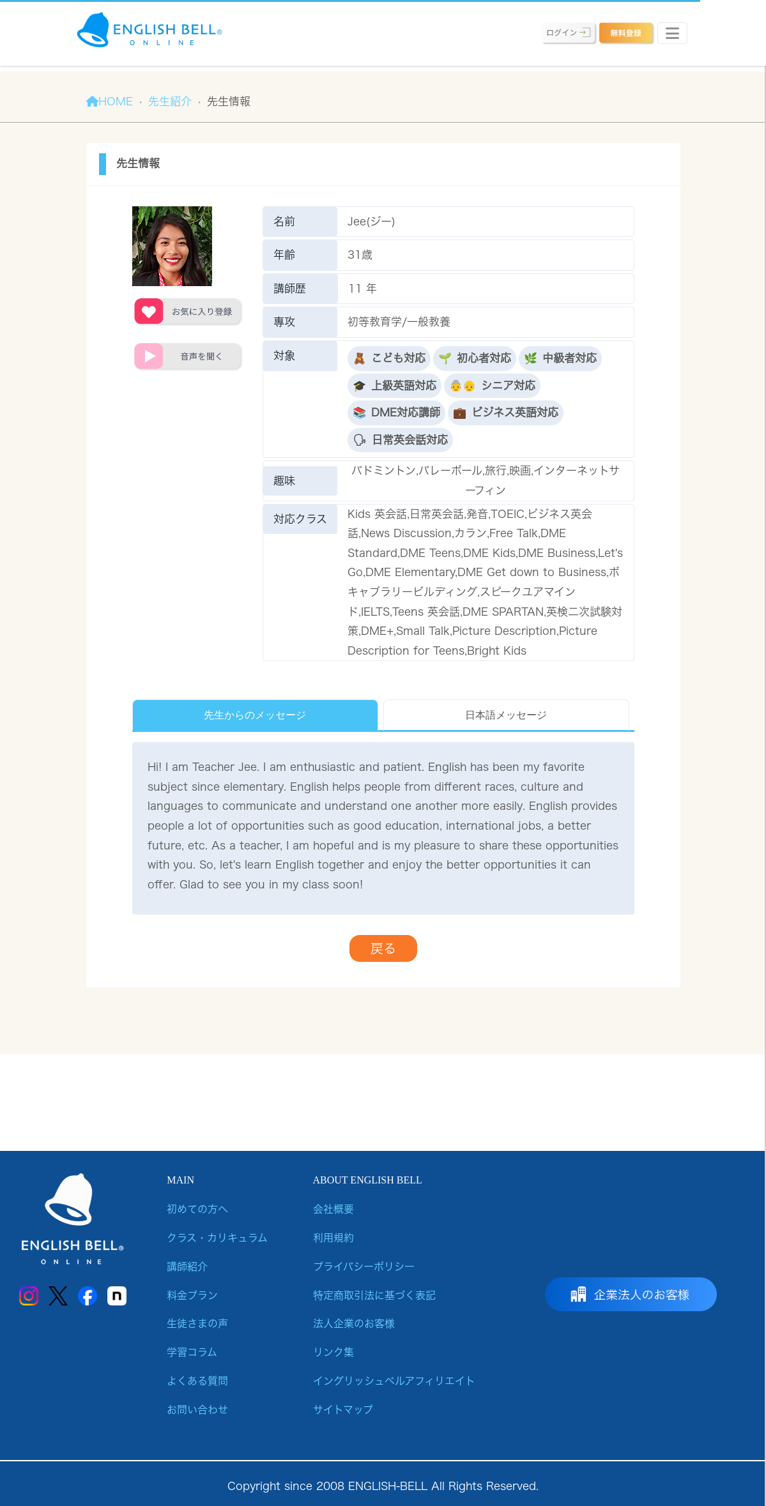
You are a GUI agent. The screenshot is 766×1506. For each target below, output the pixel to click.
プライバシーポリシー (364, 1266)
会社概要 (333, 1209)
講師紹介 (187, 1266)
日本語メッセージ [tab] (506, 715)
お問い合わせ (197, 1409)
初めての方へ (197, 1209)
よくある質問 (197, 1381)
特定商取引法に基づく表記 (374, 1295)
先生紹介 (170, 101)
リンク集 (333, 1352)
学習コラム (192, 1352)
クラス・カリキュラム (217, 1238)
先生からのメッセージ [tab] (255, 715)
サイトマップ (343, 1409)
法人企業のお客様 (354, 1323)
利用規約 (333, 1238)
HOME (109, 101)
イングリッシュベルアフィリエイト (394, 1381)
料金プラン (192, 1295)
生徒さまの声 (197, 1323)
